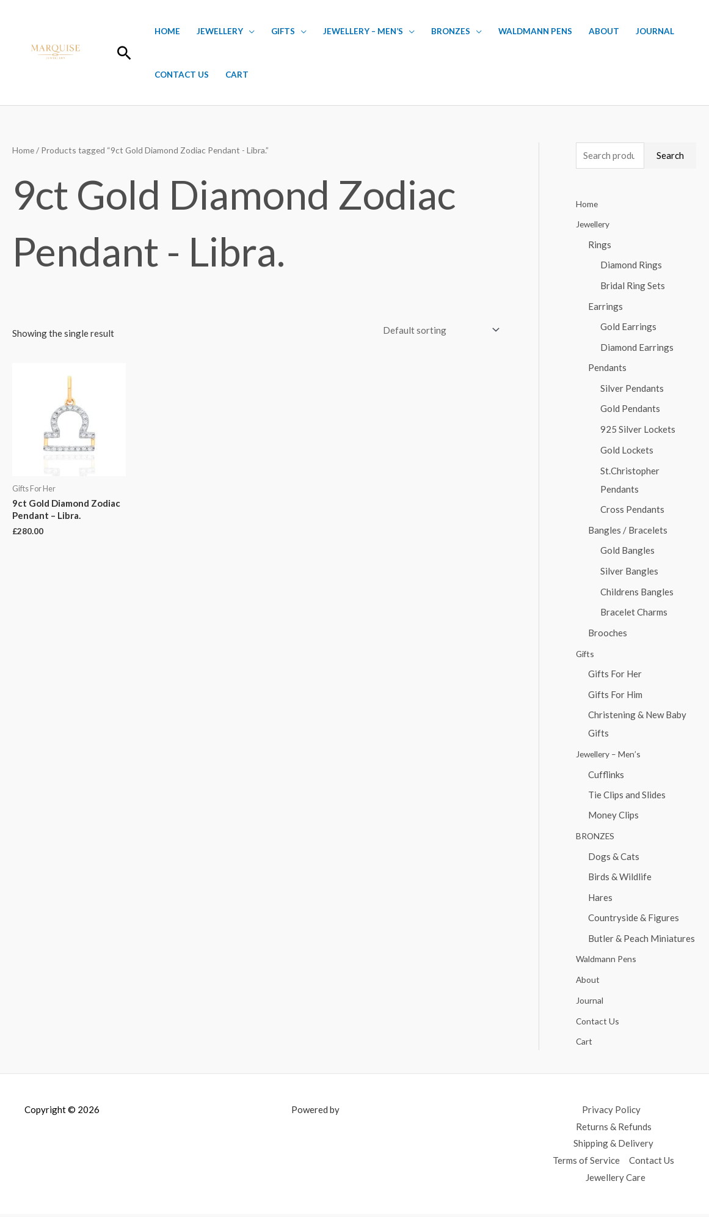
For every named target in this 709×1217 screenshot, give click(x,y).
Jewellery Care (615, 1180)
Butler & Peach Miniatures (641, 941)
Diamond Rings (631, 265)
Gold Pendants (630, 409)
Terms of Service (586, 1163)
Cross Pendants (632, 510)
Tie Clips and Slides (627, 797)
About (604, 31)
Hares (600, 900)
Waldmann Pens (535, 31)
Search (670, 155)
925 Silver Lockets (637, 430)
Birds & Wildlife (620, 879)
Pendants (607, 368)
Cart (237, 74)
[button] (124, 52)
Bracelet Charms (633, 613)
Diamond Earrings (637, 347)
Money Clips (613, 817)
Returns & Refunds (614, 1129)
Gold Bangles (627, 551)
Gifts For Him (615, 696)
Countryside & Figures (633, 920)
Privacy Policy (611, 1112)
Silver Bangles (629, 572)
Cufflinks (606, 776)
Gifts (283, 31)
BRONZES (450, 31)
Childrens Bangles (637, 592)
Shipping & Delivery (613, 1146)
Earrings (605, 306)
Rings (599, 244)
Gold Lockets (626, 451)
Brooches (607, 634)
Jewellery (220, 31)
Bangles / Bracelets (627, 531)
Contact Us (182, 74)
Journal (655, 31)
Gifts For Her (615, 675)
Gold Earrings (628, 327)
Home (167, 31)
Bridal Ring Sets (632, 286)
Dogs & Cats (613, 858)
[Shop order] (439, 330)
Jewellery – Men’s (363, 31)
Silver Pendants (632, 388)
